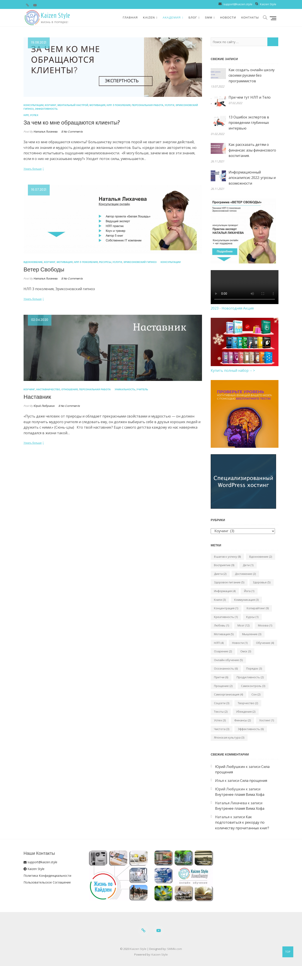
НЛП (26, 115)
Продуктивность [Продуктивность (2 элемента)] (250, 677)
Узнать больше (33, 169)
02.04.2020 (39, 319)
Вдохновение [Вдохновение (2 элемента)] (260, 557)
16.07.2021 (38, 189)
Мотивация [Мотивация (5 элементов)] (224, 634)
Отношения (69, 389)
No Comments (73, 131)
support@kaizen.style (237, 4)
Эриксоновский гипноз (140, 262)
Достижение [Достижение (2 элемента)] (245, 574)
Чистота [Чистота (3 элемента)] (221, 729)
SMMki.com (174, 949)
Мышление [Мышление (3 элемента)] (251, 634)
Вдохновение (33, 262)
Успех (34, 115)
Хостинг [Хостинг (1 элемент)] (266, 720)
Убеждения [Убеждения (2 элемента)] (245, 712)
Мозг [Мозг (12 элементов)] (243, 625)
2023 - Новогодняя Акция (232, 308)
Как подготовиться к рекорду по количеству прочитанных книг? (242, 822)
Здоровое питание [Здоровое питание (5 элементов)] (229, 582)
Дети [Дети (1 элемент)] (248, 565)
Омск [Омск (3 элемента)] (245, 651)
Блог (192, 17)
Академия (172, 17)
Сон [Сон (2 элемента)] (255, 694)
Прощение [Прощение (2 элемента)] (223, 686)
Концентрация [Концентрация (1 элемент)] (226, 608)
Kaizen (149, 17)
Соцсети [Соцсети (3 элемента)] (221, 703)
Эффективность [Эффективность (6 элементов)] (251, 729)
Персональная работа (148, 105)
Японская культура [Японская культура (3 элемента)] (229, 737)
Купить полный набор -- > (233, 370)
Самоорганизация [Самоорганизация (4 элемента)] (228, 694)
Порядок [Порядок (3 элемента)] (254, 668)
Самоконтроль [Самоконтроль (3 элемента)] (253, 686)
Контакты (250, 17)
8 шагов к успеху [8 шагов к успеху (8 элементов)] (227, 557)
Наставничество (48, 389)
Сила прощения (253, 780)
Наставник (37, 397)
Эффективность (46, 109)
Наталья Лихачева (45, 131)
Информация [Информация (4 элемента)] (225, 591)
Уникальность (125, 389)
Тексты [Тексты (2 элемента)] (220, 712)
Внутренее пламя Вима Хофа (239, 794)
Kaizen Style (268, 4)
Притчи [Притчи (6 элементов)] (221, 677)
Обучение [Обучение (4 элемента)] (265, 643)
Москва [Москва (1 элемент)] (265, 625)
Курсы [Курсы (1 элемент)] (252, 617)
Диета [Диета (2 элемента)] (220, 574)
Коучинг (50, 105)
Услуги (169, 105)
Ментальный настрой (73, 105)
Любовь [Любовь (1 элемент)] (221, 625)
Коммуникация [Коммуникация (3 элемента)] (246, 600)
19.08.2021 (38, 42)
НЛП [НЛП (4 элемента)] (219, 643)
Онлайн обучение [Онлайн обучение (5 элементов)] (228, 660)
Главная (130, 17)
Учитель (142, 389)
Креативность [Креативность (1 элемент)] (226, 617)
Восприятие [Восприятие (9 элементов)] (224, 565)
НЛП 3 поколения (119, 105)
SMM (208, 17)
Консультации (34, 105)
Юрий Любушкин (44, 406)
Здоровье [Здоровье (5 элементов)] (261, 582)
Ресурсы (105, 262)
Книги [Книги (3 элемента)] (220, 600)
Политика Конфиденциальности (47, 875)
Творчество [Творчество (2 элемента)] (248, 703)
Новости (228, 17)
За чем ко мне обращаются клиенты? (72, 122)
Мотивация (97, 105)
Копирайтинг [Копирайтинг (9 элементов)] (258, 608)
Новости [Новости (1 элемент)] (240, 643)
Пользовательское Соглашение (47, 882)
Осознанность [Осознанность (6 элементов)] (226, 668)
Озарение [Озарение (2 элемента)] (223, 651)
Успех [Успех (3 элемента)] (220, 720)
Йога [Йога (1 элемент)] (249, 591)
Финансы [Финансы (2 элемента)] (242, 720)
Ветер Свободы (44, 269)
